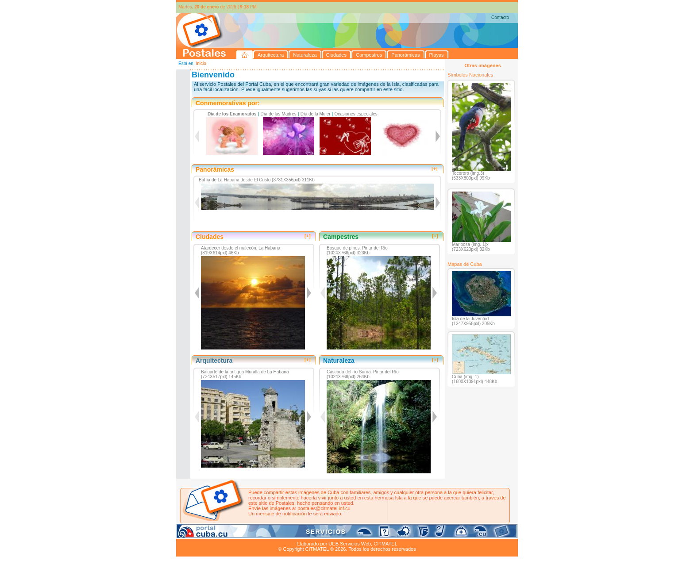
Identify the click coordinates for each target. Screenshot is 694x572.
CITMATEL (385, 543)
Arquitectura (204, 533)
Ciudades (259, 533)
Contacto (500, 17)
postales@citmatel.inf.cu (323, 508)
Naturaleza (233, 533)
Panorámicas (318, 533)
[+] (435, 168)
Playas (343, 533)
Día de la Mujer (316, 113)
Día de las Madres (279, 113)
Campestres (287, 533)
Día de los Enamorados (232, 113)
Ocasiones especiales (356, 113)
